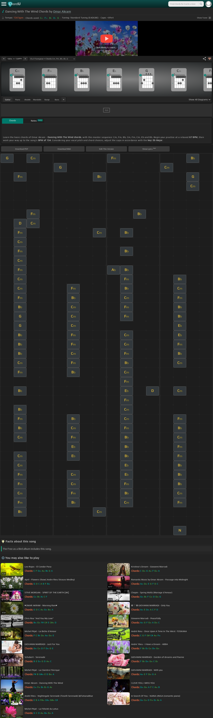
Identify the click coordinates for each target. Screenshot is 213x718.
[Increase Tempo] (25, 59)
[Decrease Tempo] (3, 59)
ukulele (27, 99)
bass (57, 99)
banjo (47, 99)
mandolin (37, 99)
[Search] (200, 4)
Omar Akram (62, 11)
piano (17, 99)
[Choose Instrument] (63, 99)
